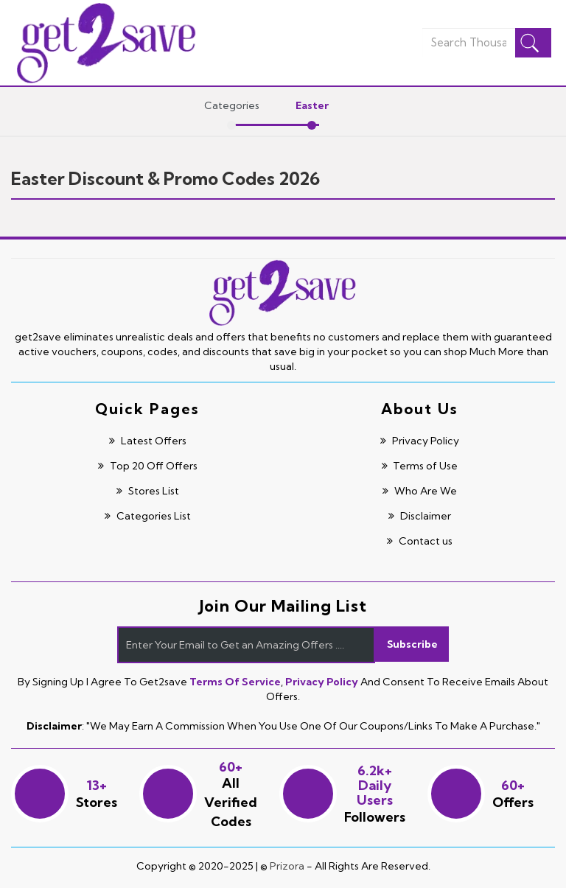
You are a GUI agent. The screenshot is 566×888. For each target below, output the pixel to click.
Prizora (287, 866)
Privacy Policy (418, 440)
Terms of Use (419, 465)
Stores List (146, 490)
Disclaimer (418, 515)
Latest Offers (147, 440)
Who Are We (418, 490)
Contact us (418, 541)
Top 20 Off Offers (147, 465)
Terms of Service (235, 681)
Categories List (146, 515)
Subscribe (412, 644)
